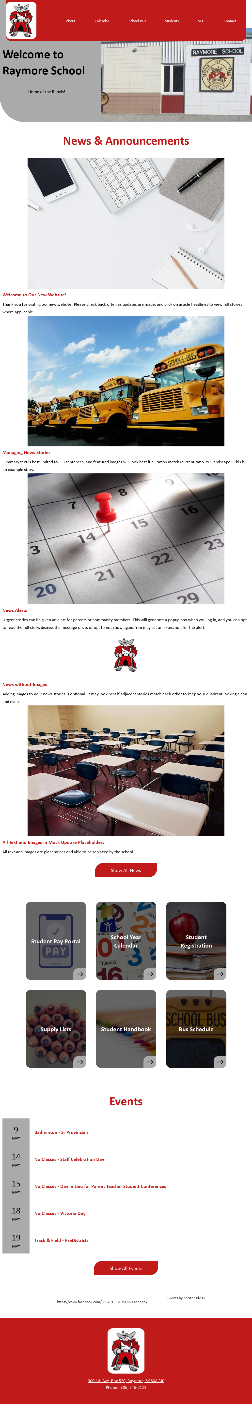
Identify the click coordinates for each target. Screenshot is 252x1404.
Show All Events (126, 1268)
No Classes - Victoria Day (59, 1213)
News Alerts (14, 610)
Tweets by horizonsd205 (186, 1297)
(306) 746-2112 (132, 1387)
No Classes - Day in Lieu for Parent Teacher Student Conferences (100, 1186)
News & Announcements (126, 140)
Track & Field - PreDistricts (61, 1240)
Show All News (126, 870)
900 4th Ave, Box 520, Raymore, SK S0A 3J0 (126, 1380)
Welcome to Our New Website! (34, 294)
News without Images (24, 684)
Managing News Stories (26, 452)
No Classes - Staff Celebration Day (69, 1159)
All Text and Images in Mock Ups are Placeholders (53, 842)
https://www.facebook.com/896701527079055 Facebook (102, 1301)
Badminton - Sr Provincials (61, 1132)
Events (126, 1100)
